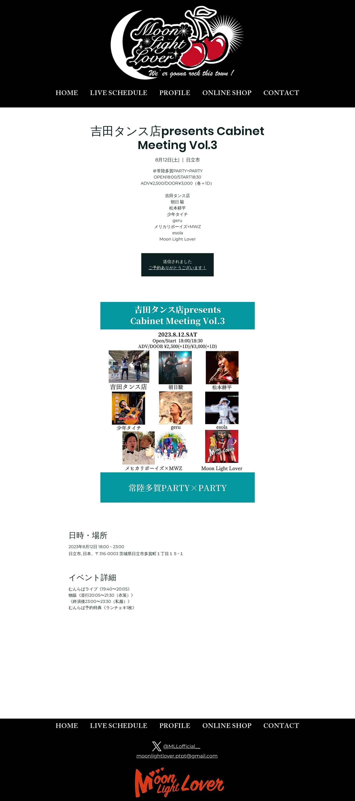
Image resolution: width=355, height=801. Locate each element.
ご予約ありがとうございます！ (177, 267)
